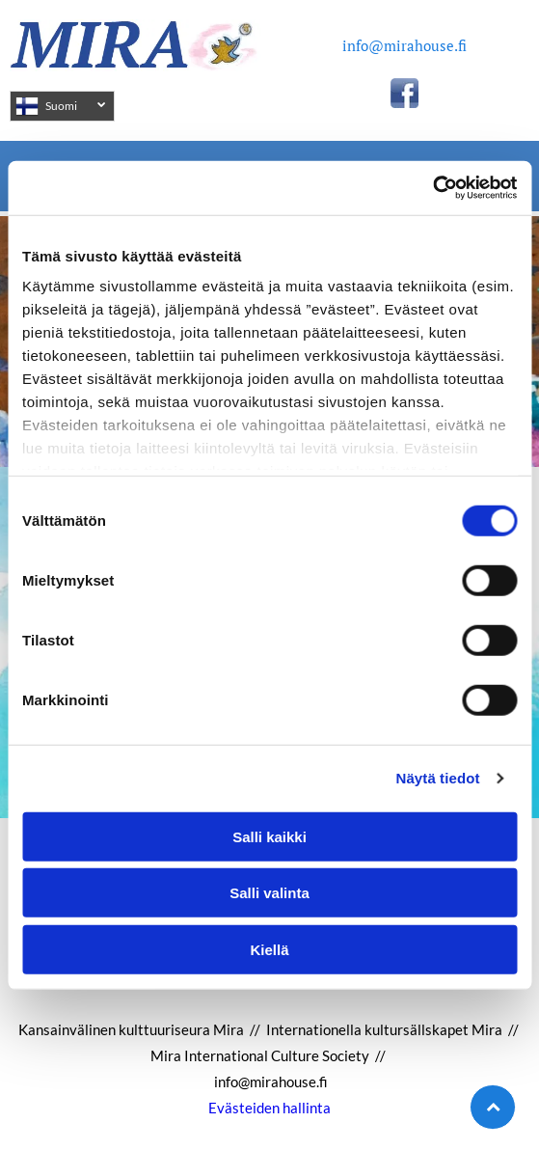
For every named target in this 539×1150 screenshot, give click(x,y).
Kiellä (269, 949)
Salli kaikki (269, 836)
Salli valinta (269, 893)
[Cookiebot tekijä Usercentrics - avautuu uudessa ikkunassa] (432, 188)
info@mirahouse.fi (404, 45)
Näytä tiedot (438, 778)
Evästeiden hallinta (269, 1107)
